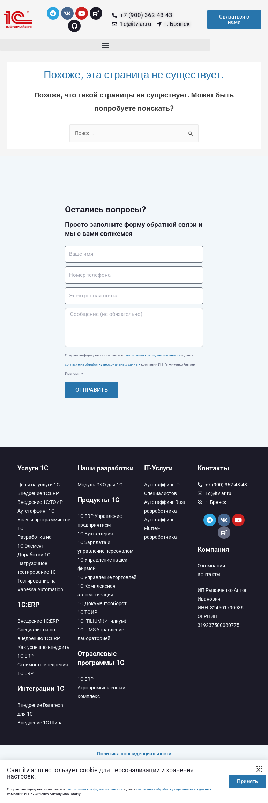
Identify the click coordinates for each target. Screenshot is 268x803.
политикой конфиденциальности (153, 355)
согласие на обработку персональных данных (102, 364)
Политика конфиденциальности (134, 754)
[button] (105, 45)
